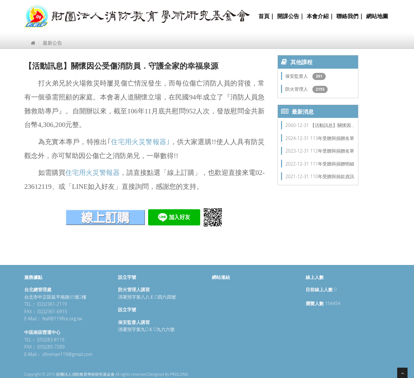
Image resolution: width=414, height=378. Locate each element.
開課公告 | (290, 16)
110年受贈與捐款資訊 (332, 176)
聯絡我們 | (349, 16)
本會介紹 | (320, 16)
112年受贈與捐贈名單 (332, 151)
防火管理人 (297, 89)
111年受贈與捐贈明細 (332, 164)
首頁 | (266, 16)
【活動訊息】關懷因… (332, 125)
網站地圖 (377, 16)
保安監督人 (297, 76)
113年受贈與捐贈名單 (332, 138)
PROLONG (179, 374)
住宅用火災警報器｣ (140, 142)
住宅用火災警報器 (92, 173)
